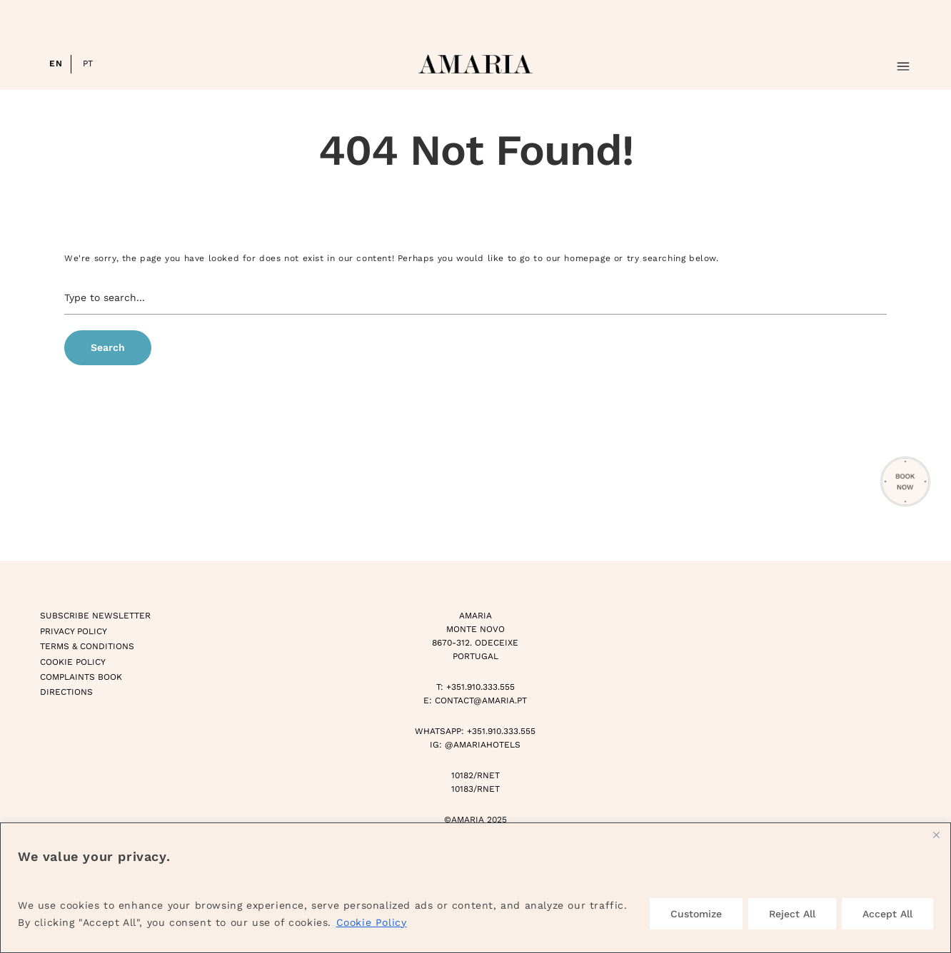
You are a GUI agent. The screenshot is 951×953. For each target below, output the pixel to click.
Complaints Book (81, 677)
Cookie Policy (371, 922)
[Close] (936, 834)
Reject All (792, 913)
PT (88, 63)
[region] (475, 887)
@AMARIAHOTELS (482, 745)
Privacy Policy (73, 631)
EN (55, 63)
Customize (696, 913)
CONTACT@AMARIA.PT (481, 700)
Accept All (887, 913)
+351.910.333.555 (480, 687)
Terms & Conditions (87, 646)
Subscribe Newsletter (95, 616)
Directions (66, 692)
